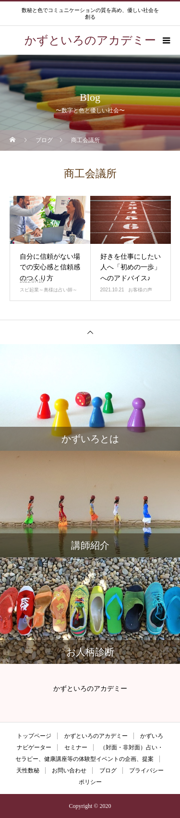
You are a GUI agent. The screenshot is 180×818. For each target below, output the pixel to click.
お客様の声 (140, 289)
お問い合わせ (69, 770)
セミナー (75, 747)
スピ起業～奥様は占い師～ (48, 289)
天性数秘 (27, 770)
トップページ (34, 736)
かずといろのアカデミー (96, 736)
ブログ (108, 770)
